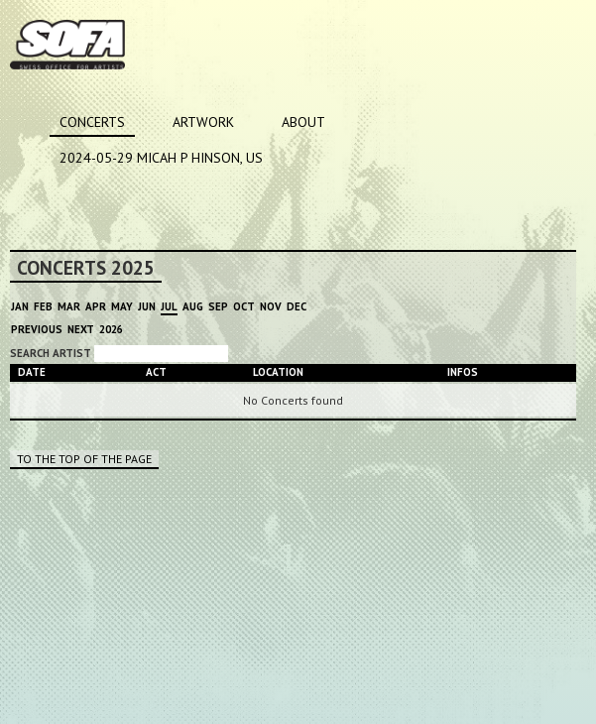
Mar (69, 306)
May (122, 306)
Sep (218, 306)
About (303, 122)
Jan (20, 306)
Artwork (203, 122)
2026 (111, 329)
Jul (169, 306)
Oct (244, 306)
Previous (36, 329)
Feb (43, 306)
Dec (296, 306)
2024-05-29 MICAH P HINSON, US (161, 158)
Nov (271, 306)
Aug (192, 306)
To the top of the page (84, 458)
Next (80, 329)
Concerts (92, 122)
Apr (95, 306)
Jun (147, 306)
